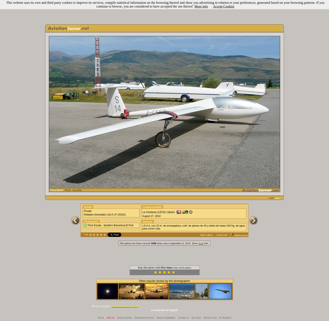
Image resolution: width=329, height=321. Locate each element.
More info (201, 6)
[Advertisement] (164, 11)
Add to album (206, 235)
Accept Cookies (223, 6)
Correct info (222, 235)
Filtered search (239, 235)
